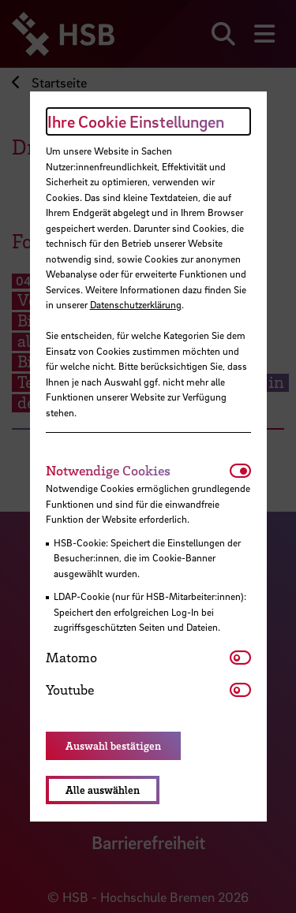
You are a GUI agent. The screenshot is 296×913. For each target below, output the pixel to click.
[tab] (138, 470)
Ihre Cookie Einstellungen (135, 121)
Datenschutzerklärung (136, 304)
